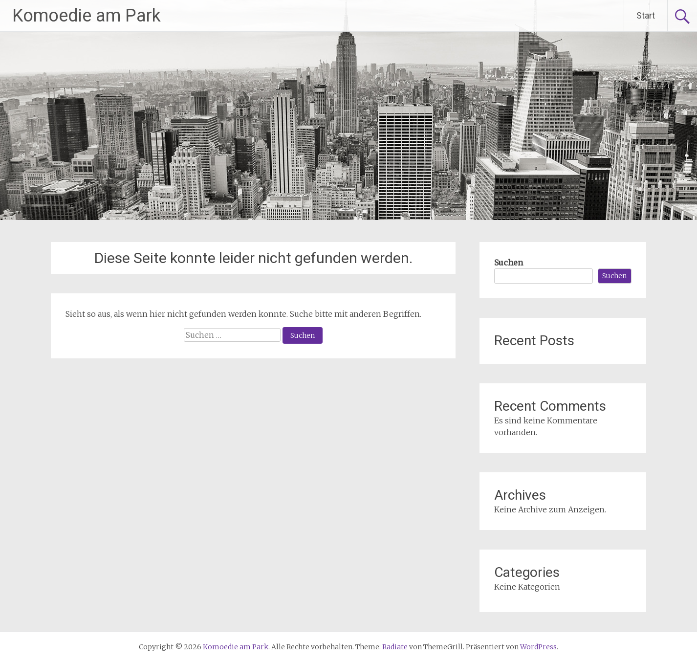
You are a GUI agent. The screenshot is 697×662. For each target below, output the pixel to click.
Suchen (508, 262)
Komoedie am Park (86, 15)
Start (645, 15)
